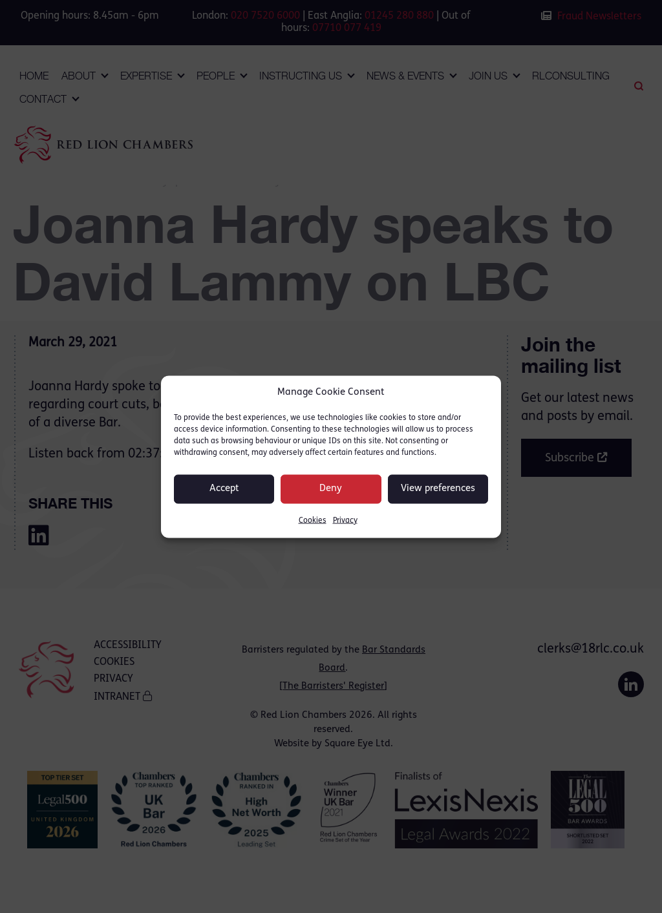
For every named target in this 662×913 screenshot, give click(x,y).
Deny (330, 489)
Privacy (345, 520)
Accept (224, 489)
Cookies (312, 520)
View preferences (438, 489)
